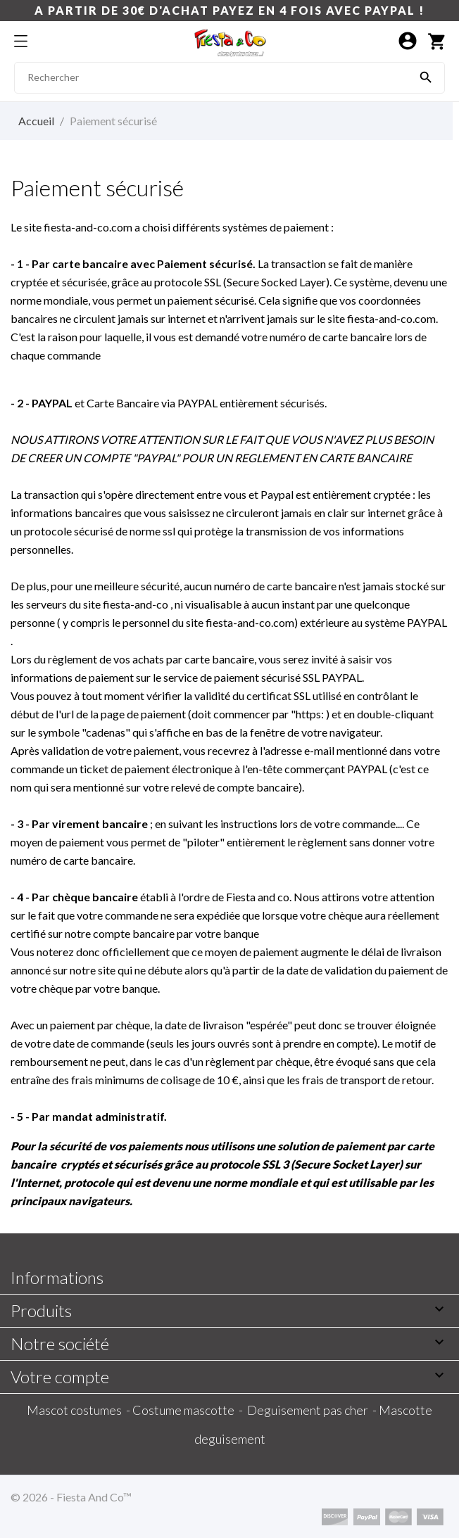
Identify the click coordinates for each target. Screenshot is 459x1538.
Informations (57, 1277)
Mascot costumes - (79, 1410)
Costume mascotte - (189, 1410)
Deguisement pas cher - (313, 1410)
